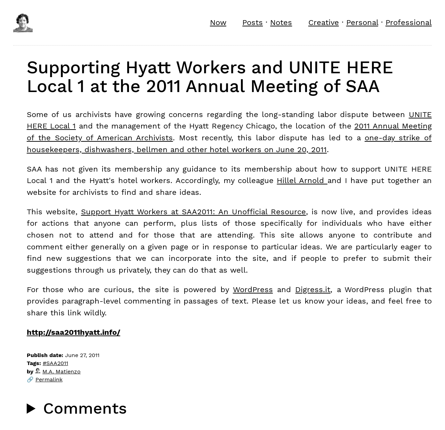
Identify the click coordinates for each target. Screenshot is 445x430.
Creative (323, 22)
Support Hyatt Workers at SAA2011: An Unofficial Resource (193, 211)
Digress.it (312, 289)
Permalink (49, 379)
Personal (362, 22)
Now (218, 22)
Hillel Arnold (302, 180)
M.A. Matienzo (58, 371)
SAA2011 (57, 363)
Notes (281, 22)
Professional (409, 22)
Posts (252, 22)
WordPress (253, 289)
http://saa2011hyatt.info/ (73, 332)
